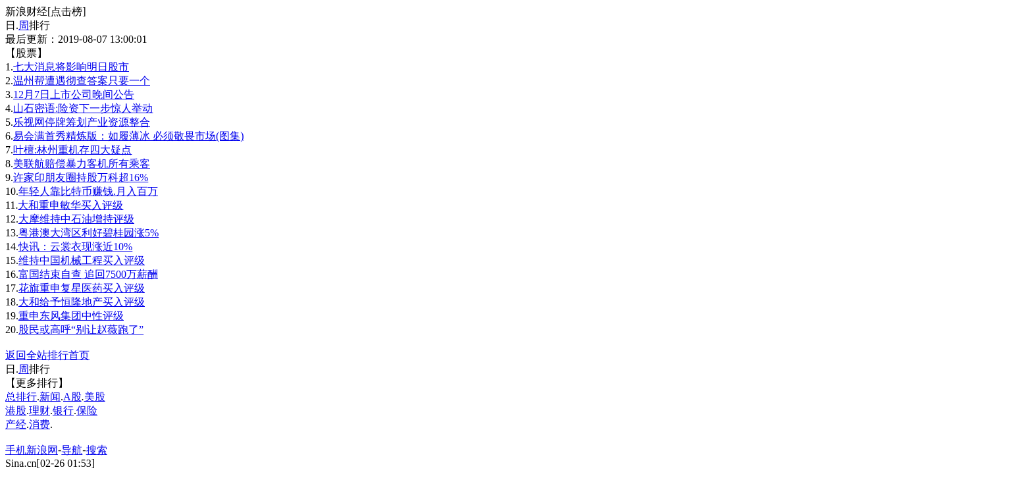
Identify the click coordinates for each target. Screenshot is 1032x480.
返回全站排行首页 (47, 355)
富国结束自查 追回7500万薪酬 (88, 274)
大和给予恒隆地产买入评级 (81, 301)
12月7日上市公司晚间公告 (73, 94)
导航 (71, 450)
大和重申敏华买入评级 (70, 205)
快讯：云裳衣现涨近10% (75, 246)
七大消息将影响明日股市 (71, 66)
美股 (94, 396)
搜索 (96, 450)
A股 (72, 396)
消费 (39, 424)
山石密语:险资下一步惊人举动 (83, 108)
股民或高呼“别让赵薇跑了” (80, 329)
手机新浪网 (31, 450)
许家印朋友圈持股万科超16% (80, 177)
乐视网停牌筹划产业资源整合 (81, 122)
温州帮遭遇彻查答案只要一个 (81, 80)
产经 (15, 424)
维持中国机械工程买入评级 (81, 260)
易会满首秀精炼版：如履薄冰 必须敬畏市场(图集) (128, 136)
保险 (86, 410)
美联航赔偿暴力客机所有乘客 (81, 163)
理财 (39, 410)
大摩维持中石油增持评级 (76, 219)
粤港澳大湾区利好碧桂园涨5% (88, 232)
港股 (15, 410)
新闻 (50, 396)
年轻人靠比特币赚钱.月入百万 (88, 191)
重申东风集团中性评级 (71, 315)
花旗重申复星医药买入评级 (81, 288)
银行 (63, 410)
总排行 (21, 396)
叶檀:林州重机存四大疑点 (72, 149)
